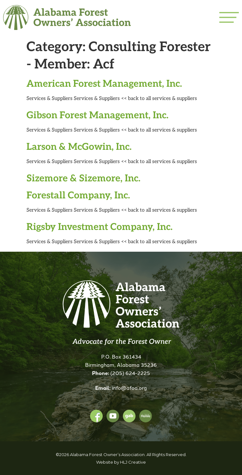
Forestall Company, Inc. (78, 194)
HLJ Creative (133, 462)
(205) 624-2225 (130, 372)
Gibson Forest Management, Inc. (97, 114)
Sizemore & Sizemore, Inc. (83, 177)
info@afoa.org (129, 387)
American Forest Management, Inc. (104, 83)
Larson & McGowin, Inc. (79, 146)
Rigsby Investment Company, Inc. (99, 226)
